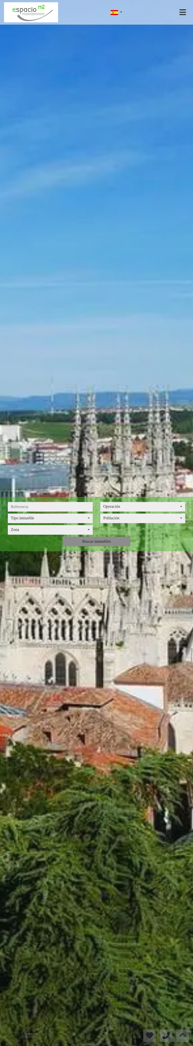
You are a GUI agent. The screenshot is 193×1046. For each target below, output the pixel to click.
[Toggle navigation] (182, 12)
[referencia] (50, 507)
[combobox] (142, 507)
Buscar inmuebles (96, 541)
